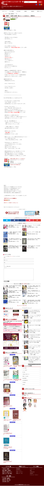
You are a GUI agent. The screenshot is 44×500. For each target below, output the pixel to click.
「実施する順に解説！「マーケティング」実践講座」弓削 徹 (7, 395)
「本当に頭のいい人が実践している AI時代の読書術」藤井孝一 (14, 293)
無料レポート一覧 (19, 475)
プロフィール (32, 471)
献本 (31, 472)
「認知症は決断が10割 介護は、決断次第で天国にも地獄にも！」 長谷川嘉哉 (17, 382)
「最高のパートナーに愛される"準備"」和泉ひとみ (7, 422)
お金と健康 (4, 480)
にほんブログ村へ (5, 318)
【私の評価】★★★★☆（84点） (32, 247)
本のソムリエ (25, 413)
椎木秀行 (30, 409)
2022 (16, 315)
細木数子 (24, 386)
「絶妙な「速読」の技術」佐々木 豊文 (33, 297)
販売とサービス (9, 474)
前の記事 (20, 209)
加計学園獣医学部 (25, 382)
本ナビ (4, 13)
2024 (13, 315)
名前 (4, 257)
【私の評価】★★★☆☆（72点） (32, 290)
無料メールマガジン (19, 474)
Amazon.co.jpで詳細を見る (15, 164)
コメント (5, 267)
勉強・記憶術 (5, 472)
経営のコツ (4, 474)
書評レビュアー (28, 400)
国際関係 (8, 480)
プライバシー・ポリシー (34, 477)
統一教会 (24, 374)
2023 (15, 315)
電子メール (5, 260)
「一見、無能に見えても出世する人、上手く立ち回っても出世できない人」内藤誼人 (14, 239)
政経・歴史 (8, 482)
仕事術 (8, 471)
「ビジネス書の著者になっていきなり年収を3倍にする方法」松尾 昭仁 (7, 464)
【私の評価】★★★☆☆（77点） (13, 241)
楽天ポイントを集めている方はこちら (11, 202)
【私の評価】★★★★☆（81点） (32, 239)
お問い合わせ (32, 474)
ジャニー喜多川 (25, 372)
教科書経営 (18, 471)
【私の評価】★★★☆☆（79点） (32, 298)
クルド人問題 (24, 370)
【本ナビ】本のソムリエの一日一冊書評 (12, 2)
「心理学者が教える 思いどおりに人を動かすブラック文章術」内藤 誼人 (15, 246)
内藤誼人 (24, 223)
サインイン (11, 256)
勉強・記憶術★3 (24, 286)
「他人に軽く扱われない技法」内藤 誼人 (33, 238)
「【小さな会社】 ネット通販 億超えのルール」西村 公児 (7, 368)
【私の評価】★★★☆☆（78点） (13, 294)
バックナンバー (6, 334)
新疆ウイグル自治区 (25, 378)
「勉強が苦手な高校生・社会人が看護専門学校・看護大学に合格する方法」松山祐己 (33, 303)
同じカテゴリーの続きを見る (22, 307)
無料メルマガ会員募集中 (11, 321)
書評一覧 (6, 13)
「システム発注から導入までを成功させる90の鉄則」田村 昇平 (7, 436)
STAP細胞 (24, 384)
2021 (18, 315)
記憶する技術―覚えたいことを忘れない (17, 158)
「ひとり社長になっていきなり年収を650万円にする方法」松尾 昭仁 (7, 409)
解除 (8, 332)
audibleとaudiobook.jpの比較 (29, 215)
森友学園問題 (24, 380)
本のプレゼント (19, 472)
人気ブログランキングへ (6, 315)
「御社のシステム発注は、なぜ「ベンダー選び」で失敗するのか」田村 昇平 (17, 368)
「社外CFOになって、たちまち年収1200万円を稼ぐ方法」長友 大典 (17, 422)
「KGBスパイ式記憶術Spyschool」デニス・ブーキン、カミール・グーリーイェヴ (33, 294)
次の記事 (24, 209)
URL (4, 262)
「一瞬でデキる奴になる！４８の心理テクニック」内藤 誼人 (33, 246)
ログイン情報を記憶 (7, 266)
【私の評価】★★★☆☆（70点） (13, 304)
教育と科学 (4, 482)
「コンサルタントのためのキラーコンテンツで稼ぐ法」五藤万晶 (7, 382)
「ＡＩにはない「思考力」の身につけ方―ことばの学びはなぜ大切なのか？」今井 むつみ (33, 289)
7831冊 (5, 4)
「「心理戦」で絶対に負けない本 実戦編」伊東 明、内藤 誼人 (14, 232)
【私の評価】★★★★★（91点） (32, 233)
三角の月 (35, 409)
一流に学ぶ (4, 471)
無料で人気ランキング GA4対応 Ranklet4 (34, 366)
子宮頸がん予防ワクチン (26, 376)
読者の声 (11, 334)
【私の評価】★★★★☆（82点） (13, 247)
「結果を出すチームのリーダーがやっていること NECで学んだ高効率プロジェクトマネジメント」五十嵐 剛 (7, 450)
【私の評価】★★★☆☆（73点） (13, 233)
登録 (6, 332)
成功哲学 (9, 472)
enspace (25, 409)
